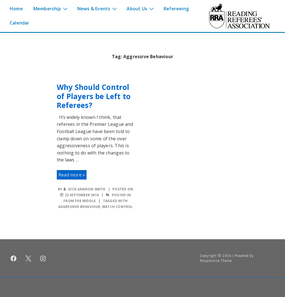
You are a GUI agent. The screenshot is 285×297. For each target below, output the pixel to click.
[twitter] (28, 258)
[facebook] (13, 258)
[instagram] (43, 258)
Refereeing (176, 9)
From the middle (79, 200)
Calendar (20, 23)
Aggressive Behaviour (79, 206)
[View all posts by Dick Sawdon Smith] (84, 189)
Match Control (117, 206)
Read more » (71, 175)
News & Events (98, 8)
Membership (51, 8)
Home (16, 9)
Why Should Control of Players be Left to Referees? (94, 96)
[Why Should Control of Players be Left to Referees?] (82, 195)
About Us (141, 8)
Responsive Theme (216, 261)
